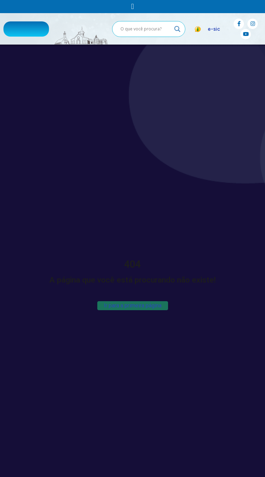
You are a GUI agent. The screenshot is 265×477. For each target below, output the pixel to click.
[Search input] (145, 29)
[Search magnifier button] (177, 29)
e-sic (214, 29)
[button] (132, 6)
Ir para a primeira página (132, 305)
